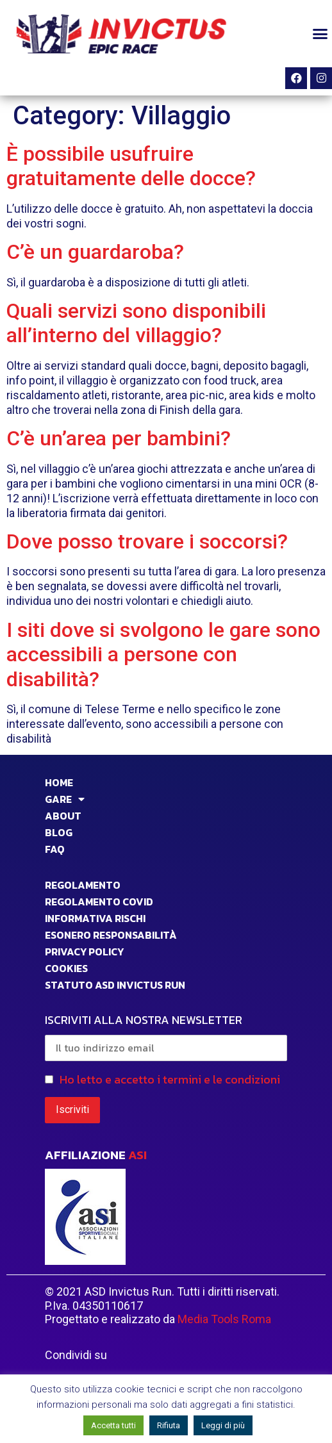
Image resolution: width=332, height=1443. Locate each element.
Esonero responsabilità (111, 935)
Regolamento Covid (99, 901)
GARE (65, 799)
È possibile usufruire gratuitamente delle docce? (131, 166)
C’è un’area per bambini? (118, 438)
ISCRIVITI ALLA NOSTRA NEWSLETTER (166, 1036)
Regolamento (82, 885)
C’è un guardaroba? (95, 252)
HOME (59, 782)
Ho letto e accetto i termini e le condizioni (170, 1079)
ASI (137, 1155)
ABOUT (63, 815)
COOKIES (66, 968)
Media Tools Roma (224, 1319)
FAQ (55, 849)
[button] (320, 34)
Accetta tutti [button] (113, 1425)
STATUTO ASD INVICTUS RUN (115, 985)
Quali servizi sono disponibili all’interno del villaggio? (136, 323)
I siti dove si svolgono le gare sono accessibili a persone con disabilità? (163, 654)
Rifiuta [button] (168, 1425)
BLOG (58, 832)
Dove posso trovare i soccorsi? (147, 541)
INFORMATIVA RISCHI (95, 918)
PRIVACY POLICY (84, 951)
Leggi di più (223, 1425)
